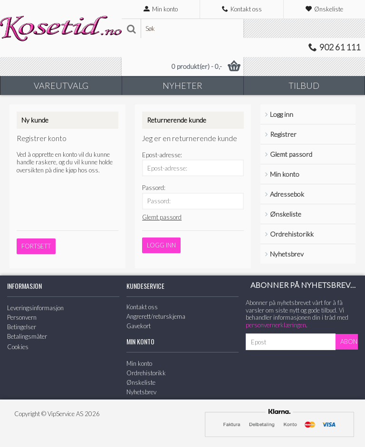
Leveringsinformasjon (35, 308)
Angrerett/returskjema (155, 316)
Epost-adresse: (162, 155)
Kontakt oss (142, 307)
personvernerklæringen (276, 325)
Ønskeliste (285, 214)
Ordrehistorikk (292, 234)
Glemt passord (291, 154)
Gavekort (138, 326)
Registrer (283, 134)
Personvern (22, 317)
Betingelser (21, 327)
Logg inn (281, 114)
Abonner (349, 341)
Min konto (284, 174)
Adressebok (287, 194)
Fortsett (36, 246)
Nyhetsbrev (287, 254)
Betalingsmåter (27, 336)
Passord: (153, 187)
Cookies (18, 347)
